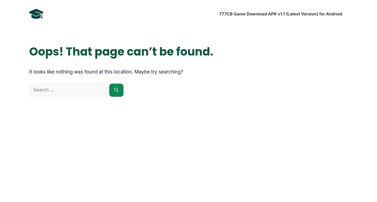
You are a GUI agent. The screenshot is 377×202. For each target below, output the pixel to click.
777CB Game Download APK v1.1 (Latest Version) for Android (280, 14)
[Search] (116, 90)
